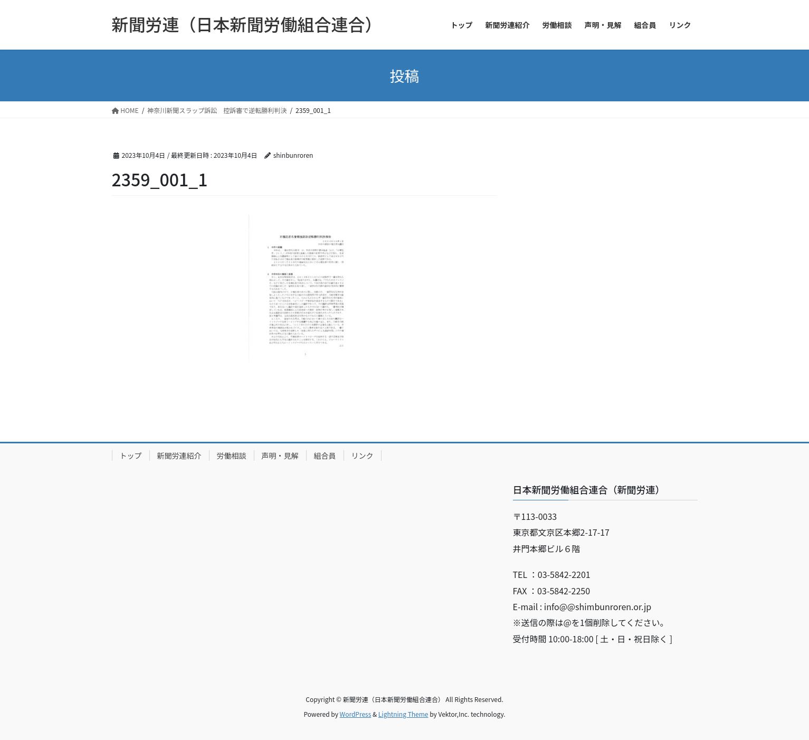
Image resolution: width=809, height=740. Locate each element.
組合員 (325, 455)
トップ (131, 455)
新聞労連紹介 (179, 455)
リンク (362, 455)
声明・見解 (280, 455)
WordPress (356, 713)
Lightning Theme (403, 713)
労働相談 (231, 455)
